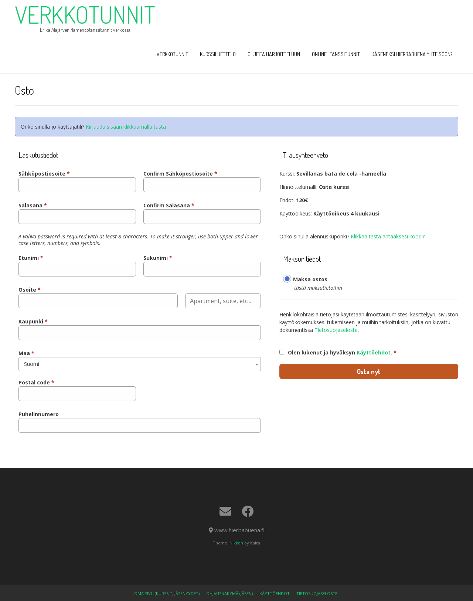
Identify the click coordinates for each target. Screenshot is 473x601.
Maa (26, 353)
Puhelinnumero (38, 414)
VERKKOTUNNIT (172, 54)
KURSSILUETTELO (218, 54)
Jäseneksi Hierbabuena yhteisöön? (412, 54)
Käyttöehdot (374, 352)
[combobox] (139, 364)
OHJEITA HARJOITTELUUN (274, 54)
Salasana (32, 205)
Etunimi (30, 257)
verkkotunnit (85, 14)
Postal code (36, 382)
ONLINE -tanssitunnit (336, 54)
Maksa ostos (310, 279)
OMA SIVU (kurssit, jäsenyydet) (167, 593)
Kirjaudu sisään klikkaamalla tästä (126, 126)
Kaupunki (33, 321)
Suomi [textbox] (31, 363)
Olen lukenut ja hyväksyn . (342, 352)
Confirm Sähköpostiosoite (180, 173)
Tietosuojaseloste (336, 329)
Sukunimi (157, 257)
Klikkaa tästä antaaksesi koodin (388, 236)
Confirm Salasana (168, 205)
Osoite (29, 289)
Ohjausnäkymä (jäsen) (229, 593)
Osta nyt (369, 371)
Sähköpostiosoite (44, 173)
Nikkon (236, 543)
